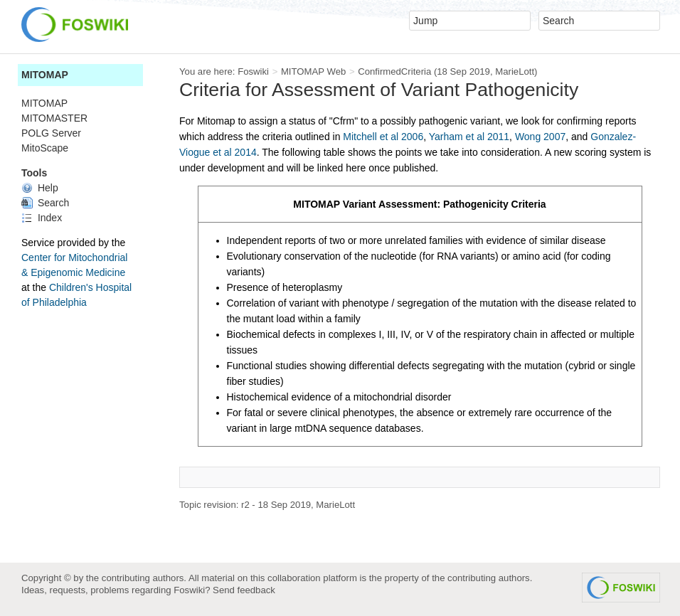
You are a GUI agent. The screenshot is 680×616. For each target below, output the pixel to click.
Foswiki (253, 71)
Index (41, 217)
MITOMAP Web (313, 71)
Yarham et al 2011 (469, 136)
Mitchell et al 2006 (383, 136)
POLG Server (51, 133)
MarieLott (514, 71)
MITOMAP (44, 74)
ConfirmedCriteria (394, 71)
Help (39, 187)
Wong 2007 (540, 136)
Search (45, 202)
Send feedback (244, 590)
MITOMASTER (54, 118)
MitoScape (44, 148)
